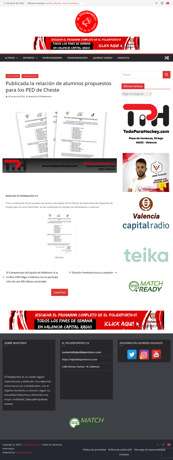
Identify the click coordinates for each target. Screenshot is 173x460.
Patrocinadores (52, 57)
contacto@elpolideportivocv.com (81, 352)
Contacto (123, 57)
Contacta (124, 454)
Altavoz (10, 57)
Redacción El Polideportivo (40, 96)
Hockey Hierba (13, 76)
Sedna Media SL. (24, 452)
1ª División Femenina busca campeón (93, 272)
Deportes (28, 57)
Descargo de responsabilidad (149, 449)
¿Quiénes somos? (102, 57)
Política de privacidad (94, 449)
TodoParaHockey (77, 57)
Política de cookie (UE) (120, 449)
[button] (16, 58)
